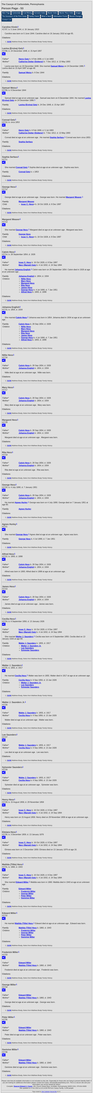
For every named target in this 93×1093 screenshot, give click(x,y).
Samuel (57, 66)
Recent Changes (76, 16)
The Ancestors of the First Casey (14, 16)
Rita (25, 285)
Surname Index (39, 13)
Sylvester (30, 650)
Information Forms (60, 16)
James (26, 288)
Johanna (22, 270)
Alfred (26, 292)
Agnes (21, 502)
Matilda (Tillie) (24, 923)
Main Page (6, 13)
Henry (24, 59)
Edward (22, 882)
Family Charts (34, 16)
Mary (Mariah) (27, 265)
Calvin (21, 317)
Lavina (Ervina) (28, 105)
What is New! (46, 16)
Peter (26, 896)
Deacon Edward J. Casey (23, 1086)
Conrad (21, 167)
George (22, 230)
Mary (26, 281)
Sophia (57, 137)
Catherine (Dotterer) (31, 62)
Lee (27, 648)
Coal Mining (27, 13)
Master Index (52, 13)
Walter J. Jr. (31, 646)
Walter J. (24, 637)
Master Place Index (66, 13)
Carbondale (16, 13)
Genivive (28, 898)
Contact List (6, 20)
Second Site (53, 1091)
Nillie (26, 279)
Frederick (28, 891)
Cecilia (20, 676)
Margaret (73, 197)
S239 (9, 42)
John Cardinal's (46, 1091)
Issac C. (27, 204)
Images (78, 13)
